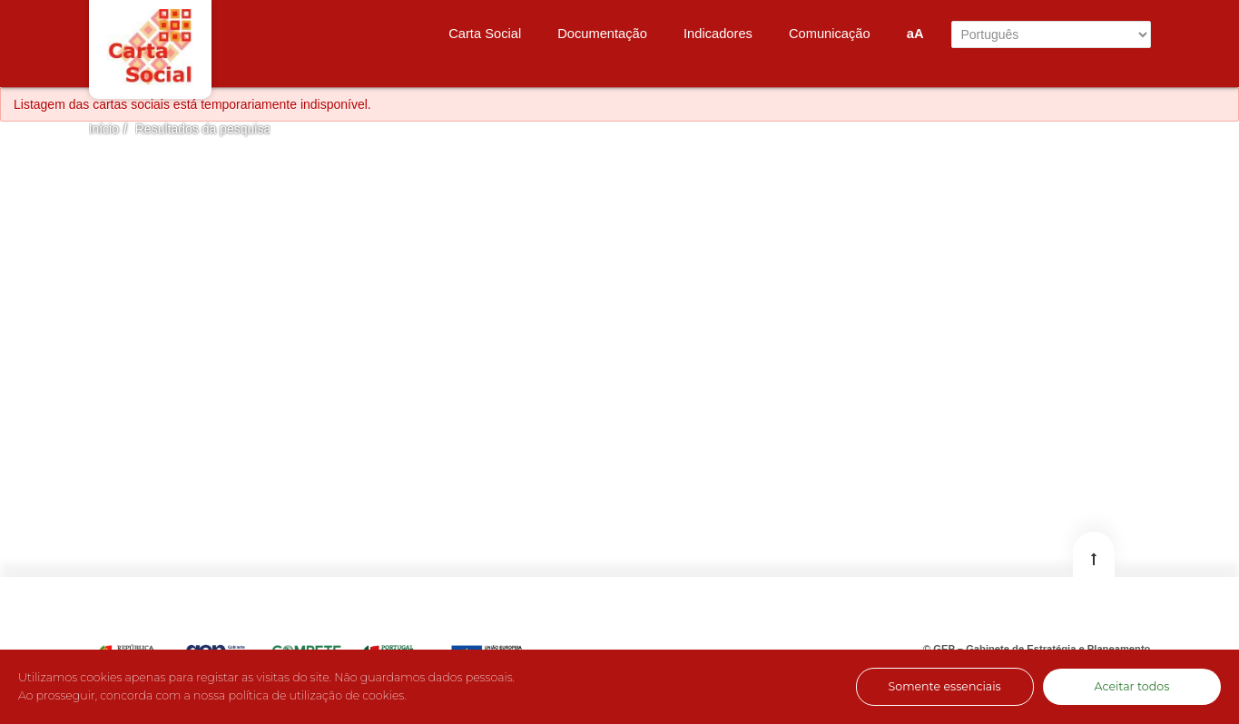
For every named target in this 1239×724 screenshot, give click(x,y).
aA (915, 33)
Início (104, 129)
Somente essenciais (944, 686)
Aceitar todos (1131, 686)
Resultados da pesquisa (202, 129)
